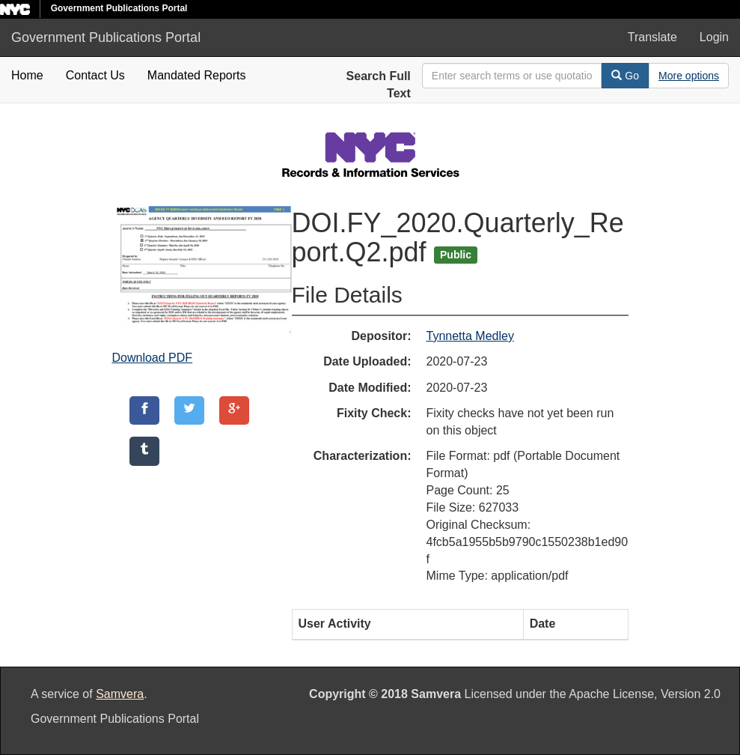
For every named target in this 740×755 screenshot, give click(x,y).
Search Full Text (378, 85)
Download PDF (152, 357)
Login (714, 37)
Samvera (120, 694)
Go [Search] (625, 76)
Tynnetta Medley (470, 336)
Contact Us (95, 75)
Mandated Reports (196, 75)
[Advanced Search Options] (689, 75)
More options (688, 76)
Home (27, 75)
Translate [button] (652, 37)
